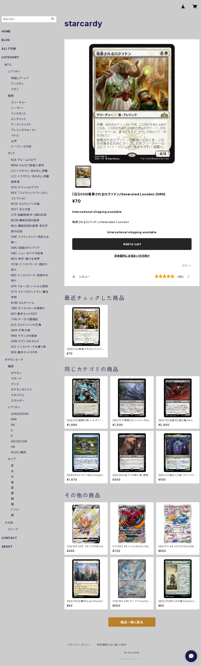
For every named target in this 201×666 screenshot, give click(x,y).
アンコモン (17, 83)
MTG (8, 64)
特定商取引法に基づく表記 (111, 644)
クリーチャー (19, 102)
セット (11, 153)
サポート (16, 378)
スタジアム (17, 395)
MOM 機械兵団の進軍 (25, 220)
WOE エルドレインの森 (25, 203)
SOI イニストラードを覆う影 (28, 346)
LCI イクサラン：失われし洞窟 (29, 170)
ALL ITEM (9, 48)
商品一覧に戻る (132, 622)
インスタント (18, 113)
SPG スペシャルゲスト (25, 187)
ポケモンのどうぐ (21, 389)
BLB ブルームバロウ (23, 159)
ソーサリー (17, 108)
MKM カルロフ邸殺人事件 (27, 165)
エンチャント (18, 119)
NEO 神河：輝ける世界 (25, 258)
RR (13, 424)
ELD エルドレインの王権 (26, 324)
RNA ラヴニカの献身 (24, 335)
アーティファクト (21, 124)
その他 (9, 522)
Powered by (131, 658)
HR (13, 446)
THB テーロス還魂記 (24, 319)
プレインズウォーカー (24, 130)
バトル (15, 135)
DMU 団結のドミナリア (25, 247)
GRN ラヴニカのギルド (25, 341)
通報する (187, 265)
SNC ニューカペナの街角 (27, 253)
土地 (14, 141)
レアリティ (14, 71)
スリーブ (13, 529)
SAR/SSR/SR (20, 413)
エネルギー (18, 400)
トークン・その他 (21, 146)
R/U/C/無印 (18, 452)
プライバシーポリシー (79, 644)
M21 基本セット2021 (24, 313)
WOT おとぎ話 (20, 209)
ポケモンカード (14, 359)
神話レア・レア (20, 78)
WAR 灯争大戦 (20, 330)
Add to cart (132, 244)
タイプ (12, 459)
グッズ (15, 384)
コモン (15, 89)
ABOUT (7, 546)
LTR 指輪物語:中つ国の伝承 (29, 214)
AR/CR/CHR (19, 441)
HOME (6, 31)
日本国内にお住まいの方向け (132, 255)
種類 (11, 95)
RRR (14, 419)
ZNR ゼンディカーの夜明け (28, 308)
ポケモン (16, 373)
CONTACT (9, 538)
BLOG (6, 40)
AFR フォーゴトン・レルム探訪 (29, 286)
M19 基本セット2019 (24, 352)
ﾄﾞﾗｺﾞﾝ (15, 509)
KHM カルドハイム (22, 302)
